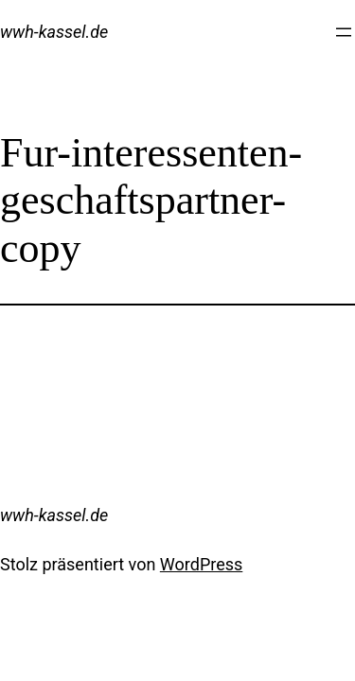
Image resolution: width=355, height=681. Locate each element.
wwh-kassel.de (54, 32)
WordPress (201, 564)
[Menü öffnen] (343, 32)
